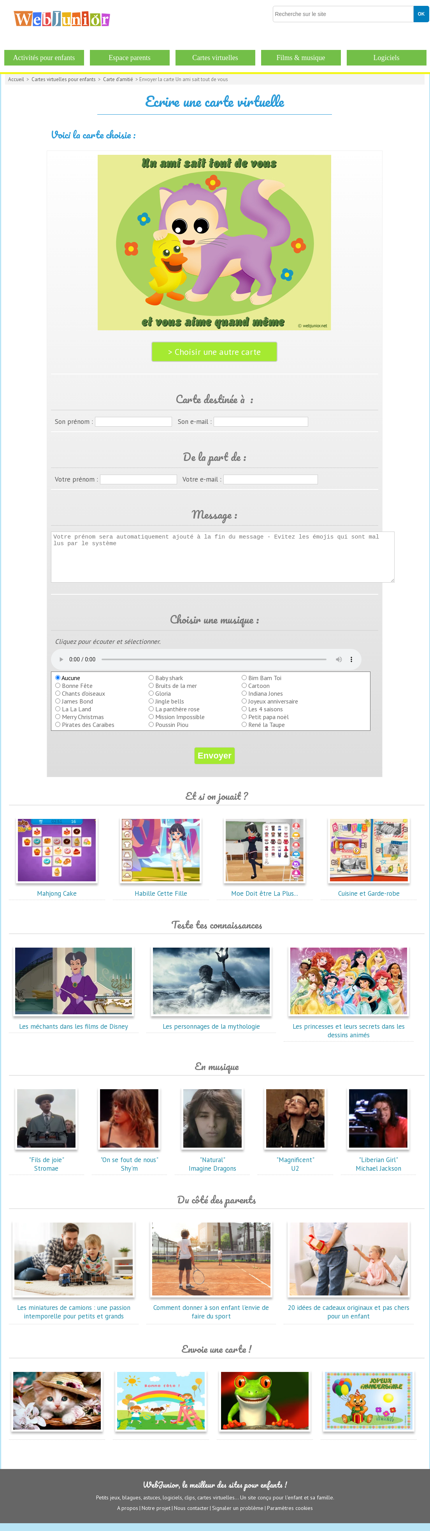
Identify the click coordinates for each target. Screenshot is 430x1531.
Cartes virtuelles (215, 58)
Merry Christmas (83, 725)
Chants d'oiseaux (83, 701)
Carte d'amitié (118, 79)
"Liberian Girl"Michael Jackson (378, 1168)
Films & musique (300, 58)
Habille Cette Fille (161, 897)
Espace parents (129, 58)
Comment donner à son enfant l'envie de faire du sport (211, 1316)
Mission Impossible (180, 725)
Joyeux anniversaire (273, 709)
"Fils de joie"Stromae (46, 1168)
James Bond (77, 709)
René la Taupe (266, 733)
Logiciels (387, 58)
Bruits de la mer (176, 694)
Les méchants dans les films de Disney (73, 1030)
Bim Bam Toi (264, 686)
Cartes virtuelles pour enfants (64, 79)
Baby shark (169, 686)
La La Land (76, 717)
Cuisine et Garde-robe (369, 897)
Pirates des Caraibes (88, 733)
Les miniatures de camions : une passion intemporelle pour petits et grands (73, 1316)
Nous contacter (191, 1515)
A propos (127, 1515)
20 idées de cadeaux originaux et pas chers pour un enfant (348, 1316)
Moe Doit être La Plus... (264, 897)
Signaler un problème (237, 1515)
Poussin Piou (171, 733)
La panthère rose (177, 717)
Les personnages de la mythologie (211, 1030)
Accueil (16, 79)
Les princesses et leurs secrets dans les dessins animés (348, 1034)
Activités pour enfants (44, 58)
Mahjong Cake (57, 897)
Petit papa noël (268, 725)
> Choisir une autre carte (214, 351)
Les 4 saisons (265, 717)
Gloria (163, 701)
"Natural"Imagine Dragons (212, 1168)
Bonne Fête (77, 694)
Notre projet (156, 1515)
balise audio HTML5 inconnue (206, 667)
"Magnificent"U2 (295, 1168)
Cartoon (259, 694)
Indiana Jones (265, 701)
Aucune (67, 686)
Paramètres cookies (290, 1515)
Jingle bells (169, 709)
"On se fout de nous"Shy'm (129, 1168)
